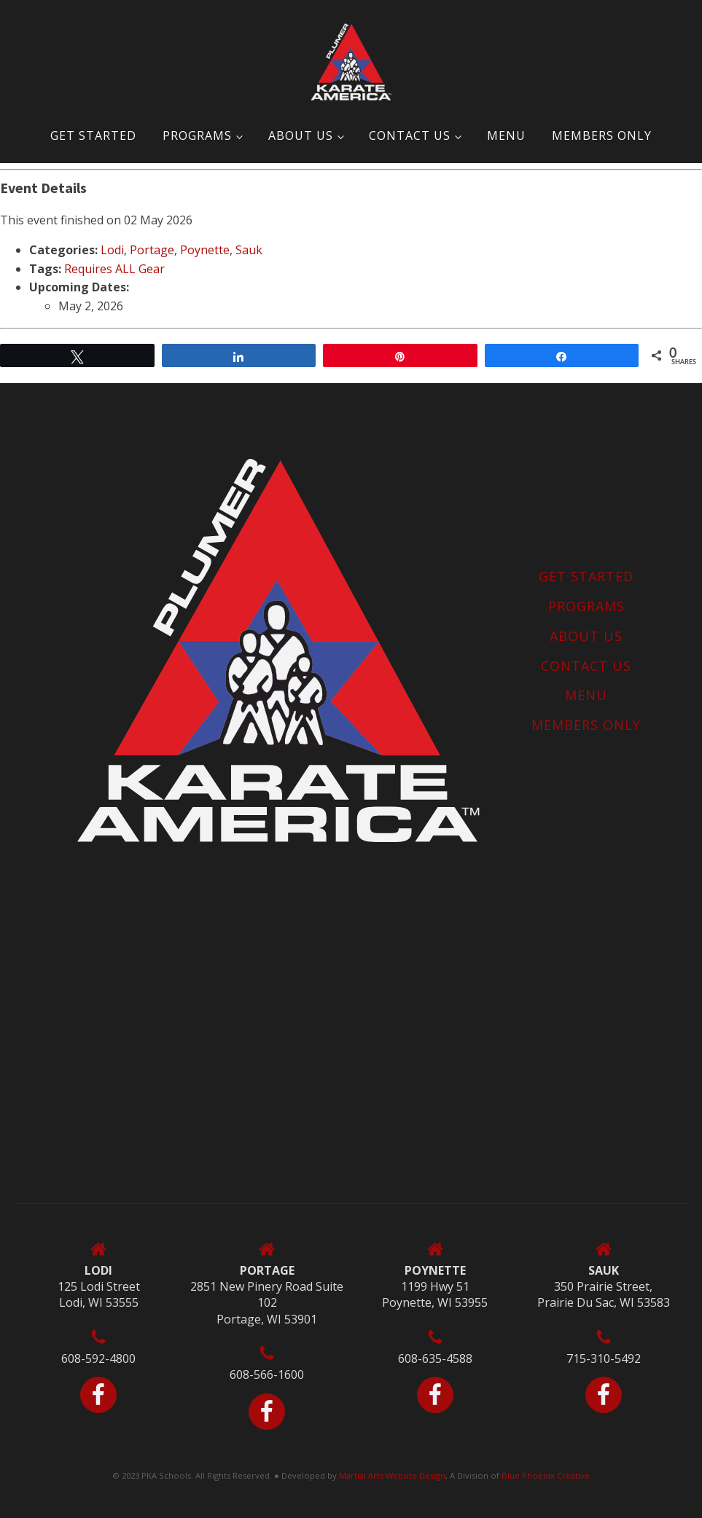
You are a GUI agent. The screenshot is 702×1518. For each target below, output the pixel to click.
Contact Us (410, 135)
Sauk (248, 250)
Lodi (112, 250)
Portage (152, 250)
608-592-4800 (98, 1358)
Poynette (205, 250)
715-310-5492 (603, 1358)
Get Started (93, 135)
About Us (300, 135)
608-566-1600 (267, 1374)
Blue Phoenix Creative (546, 1475)
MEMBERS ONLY (602, 135)
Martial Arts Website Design (392, 1475)
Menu (506, 135)
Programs (197, 135)
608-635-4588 (435, 1358)
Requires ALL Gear (114, 269)
